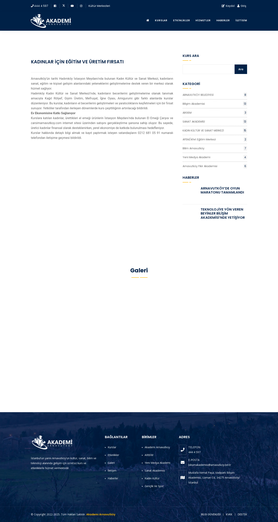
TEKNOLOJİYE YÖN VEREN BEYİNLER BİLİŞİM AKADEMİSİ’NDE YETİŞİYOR (223, 213)
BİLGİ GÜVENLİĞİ (211, 514)
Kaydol (228, 6)
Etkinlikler (181, 20)
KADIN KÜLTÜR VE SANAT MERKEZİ (215, 130)
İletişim (112, 470)
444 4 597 (41, 6)
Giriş (241, 6)
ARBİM (149, 455)
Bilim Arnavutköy (215, 148)
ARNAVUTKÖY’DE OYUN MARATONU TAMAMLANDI (222, 190)
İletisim (241, 20)
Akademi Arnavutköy (100, 514)
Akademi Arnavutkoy (157, 447)
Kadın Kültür (152, 478)
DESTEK (242, 514)
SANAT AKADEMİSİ (215, 121)
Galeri (111, 463)
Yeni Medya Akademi (215, 157)
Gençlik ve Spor (154, 486)
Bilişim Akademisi (215, 103)
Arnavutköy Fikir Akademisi (215, 166)
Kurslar (161, 20)
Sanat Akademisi (155, 470)
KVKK (229, 514)
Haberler (223, 20)
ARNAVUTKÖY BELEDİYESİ (215, 94)
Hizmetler (203, 20)
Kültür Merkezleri (99, 6)
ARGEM (215, 112)
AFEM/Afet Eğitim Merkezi (215, 139)
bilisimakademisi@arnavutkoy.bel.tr (209, 465)
